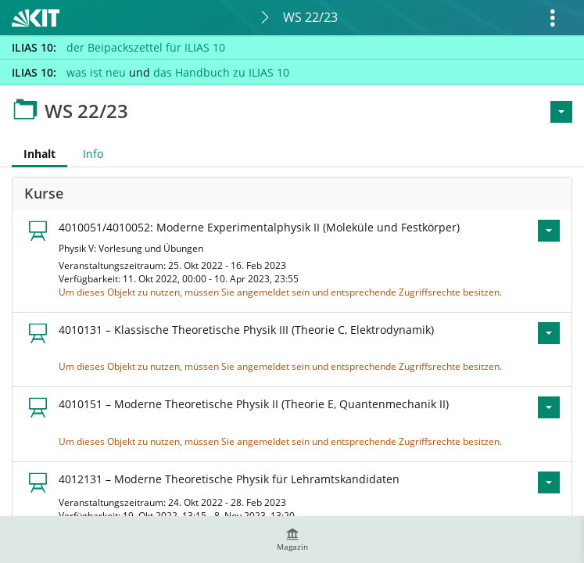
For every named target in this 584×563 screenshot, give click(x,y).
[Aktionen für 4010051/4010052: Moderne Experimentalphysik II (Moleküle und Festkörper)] (549, 231)
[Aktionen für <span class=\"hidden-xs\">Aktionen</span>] (561, 112)
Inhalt (34, 153)
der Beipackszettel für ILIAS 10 (145, 47)
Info (93, 153)
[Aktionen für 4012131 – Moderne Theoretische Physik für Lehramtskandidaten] (549, 482)
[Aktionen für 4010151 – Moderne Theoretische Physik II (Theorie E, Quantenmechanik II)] (549, 407)
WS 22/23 (310, 17)
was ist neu (96, 72)
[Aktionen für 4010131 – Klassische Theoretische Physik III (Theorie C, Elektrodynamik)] (549, 333)
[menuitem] (292, 539)
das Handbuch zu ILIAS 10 (221, 72)
